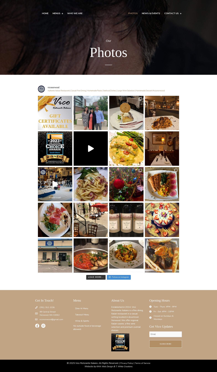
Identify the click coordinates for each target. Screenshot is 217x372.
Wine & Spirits (82, 320)
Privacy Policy (126, 363)
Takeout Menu (82, 314)
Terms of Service (143, 363)
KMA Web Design (104, 366)
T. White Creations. (125, 366)
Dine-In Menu (81, 308)
